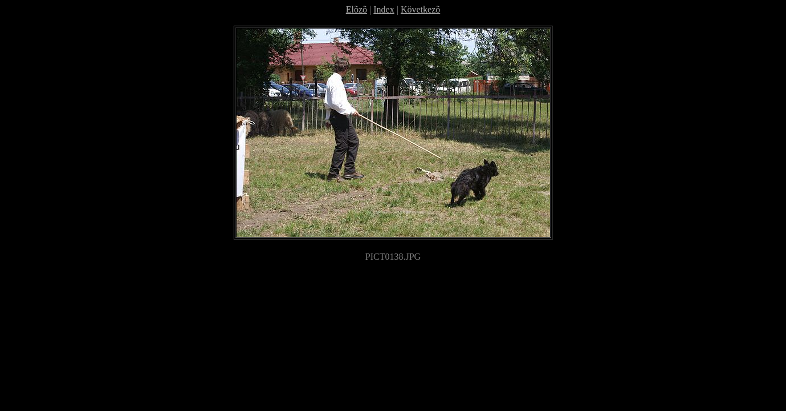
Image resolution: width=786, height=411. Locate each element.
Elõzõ (356, 9)
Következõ (420, 9)
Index (383, 9)
